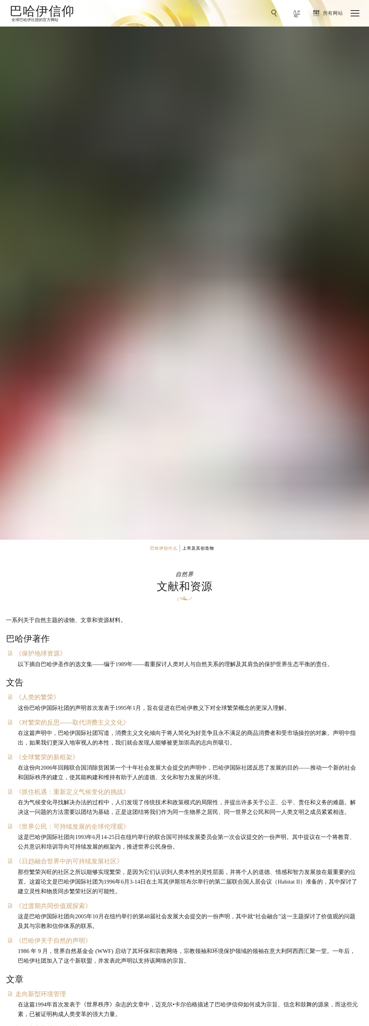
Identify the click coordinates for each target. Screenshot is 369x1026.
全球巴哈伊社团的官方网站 (34, 19)
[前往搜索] (275, 13)
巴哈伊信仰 (42, 10)
